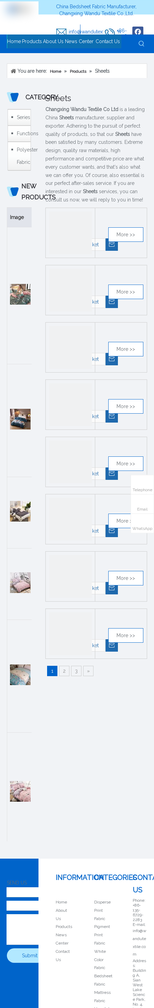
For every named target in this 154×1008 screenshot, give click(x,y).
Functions (22, 133)
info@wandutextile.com (95, 31)
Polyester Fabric (22, 156)
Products (64, 926)
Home (61, 902)
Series (22, 117)
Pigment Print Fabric (102, 935)
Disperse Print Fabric (102, 910)
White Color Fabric (100, 959)
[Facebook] (137, 32)
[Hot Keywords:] (141, 44)
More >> (126, 234)
